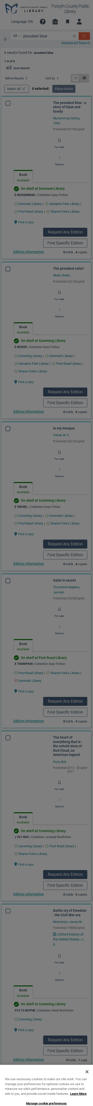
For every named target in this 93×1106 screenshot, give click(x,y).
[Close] (87, 1085)
